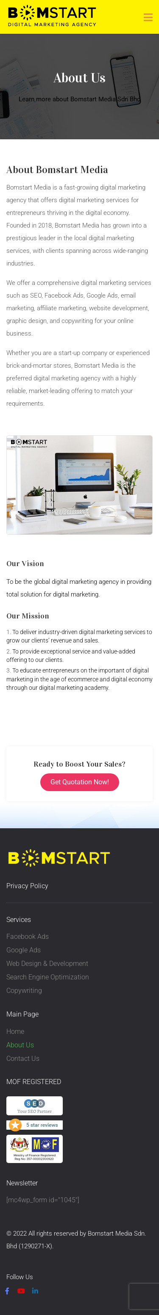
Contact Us (22, 1059)
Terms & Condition (83, 1260)
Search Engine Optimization (47, 977)
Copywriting (24, 991)
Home (15, 1032)
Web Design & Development (47, 964)
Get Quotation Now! (79, 782)
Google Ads (23, 950)
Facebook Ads (27, 937)
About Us (20, 1045)
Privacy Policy (27, 886)
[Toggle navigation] (148, 17)
